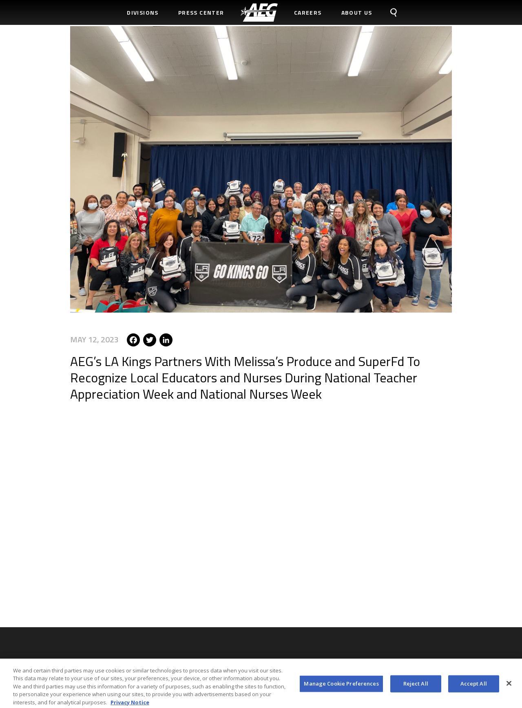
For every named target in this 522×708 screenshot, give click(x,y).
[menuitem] (259, 12)
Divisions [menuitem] (143, 12)
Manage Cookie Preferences (341, 685)
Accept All (473, 685)
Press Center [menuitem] (201, 12)
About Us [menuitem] (356, 12)
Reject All (415, 685)
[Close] (509, 686)
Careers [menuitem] (308, 12)
